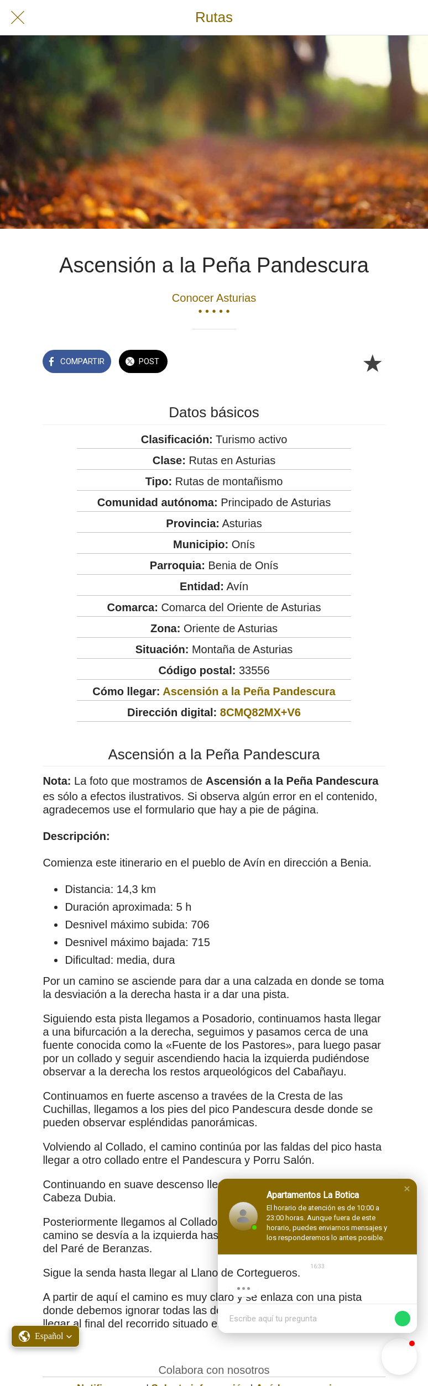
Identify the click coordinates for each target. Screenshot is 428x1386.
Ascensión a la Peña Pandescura (249, 691)
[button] (407, 1188)
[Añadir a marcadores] (372, 362)
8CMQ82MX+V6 (260, 712)
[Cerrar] (17, 17)
